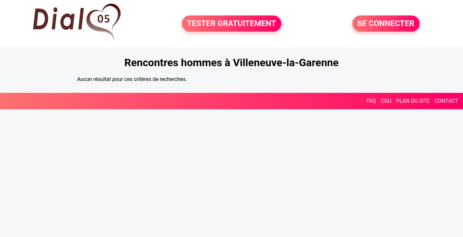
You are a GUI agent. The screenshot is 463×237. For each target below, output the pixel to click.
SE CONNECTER (386, 23)
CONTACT (446, 101)
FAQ (371, 101)
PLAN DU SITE (413, 101)
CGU (386, 101)
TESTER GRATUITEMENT (231, 23)
